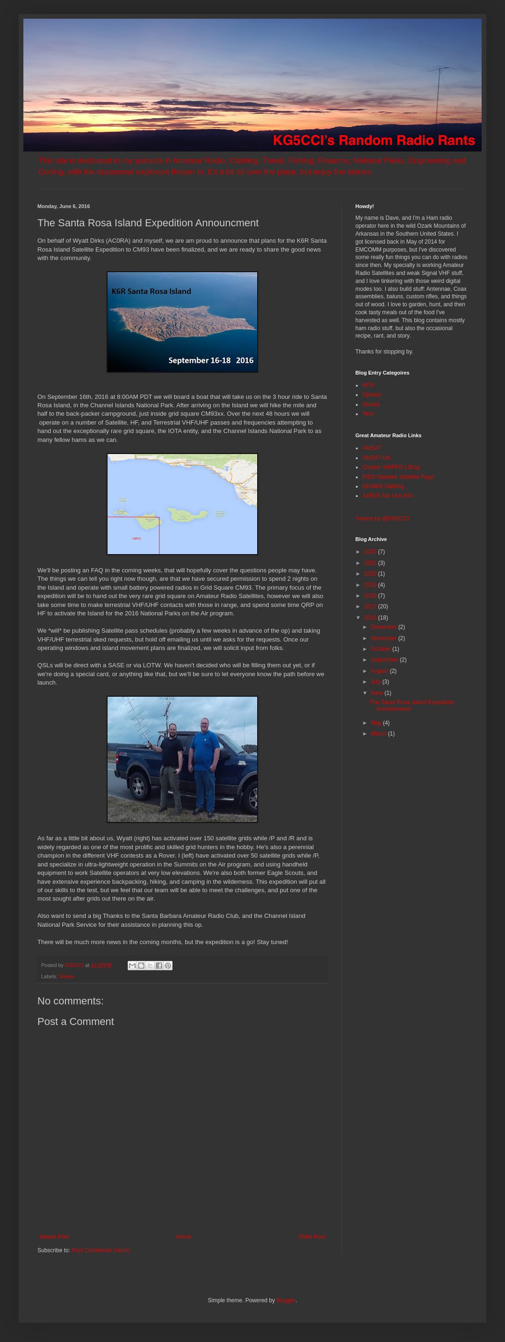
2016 (371, 617)
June (377, 693)
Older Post (311, 1237)
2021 (371, 563)
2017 (371, 606)
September (385, 660)
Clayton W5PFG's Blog (390, 467)
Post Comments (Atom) (101, 1250)
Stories (67, 976)
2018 (371, 595)
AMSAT (371, 448)
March (379, 733)
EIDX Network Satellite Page (398, 477)
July (376, 681)
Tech (368, 414)
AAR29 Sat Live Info (387, 495)
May (377, 723)
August (380, 671)
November (384, 638)
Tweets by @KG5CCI (382, 518)
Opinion (372, 394)
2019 (371, 585)
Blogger (286, 1300)
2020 (371, 573)
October (381, 649)
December (384, 627)
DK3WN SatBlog (383, 486)
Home (183, 1237)
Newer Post (54, 1237)
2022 (371, 551)
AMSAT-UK (376, 458)
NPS (368, 385)
